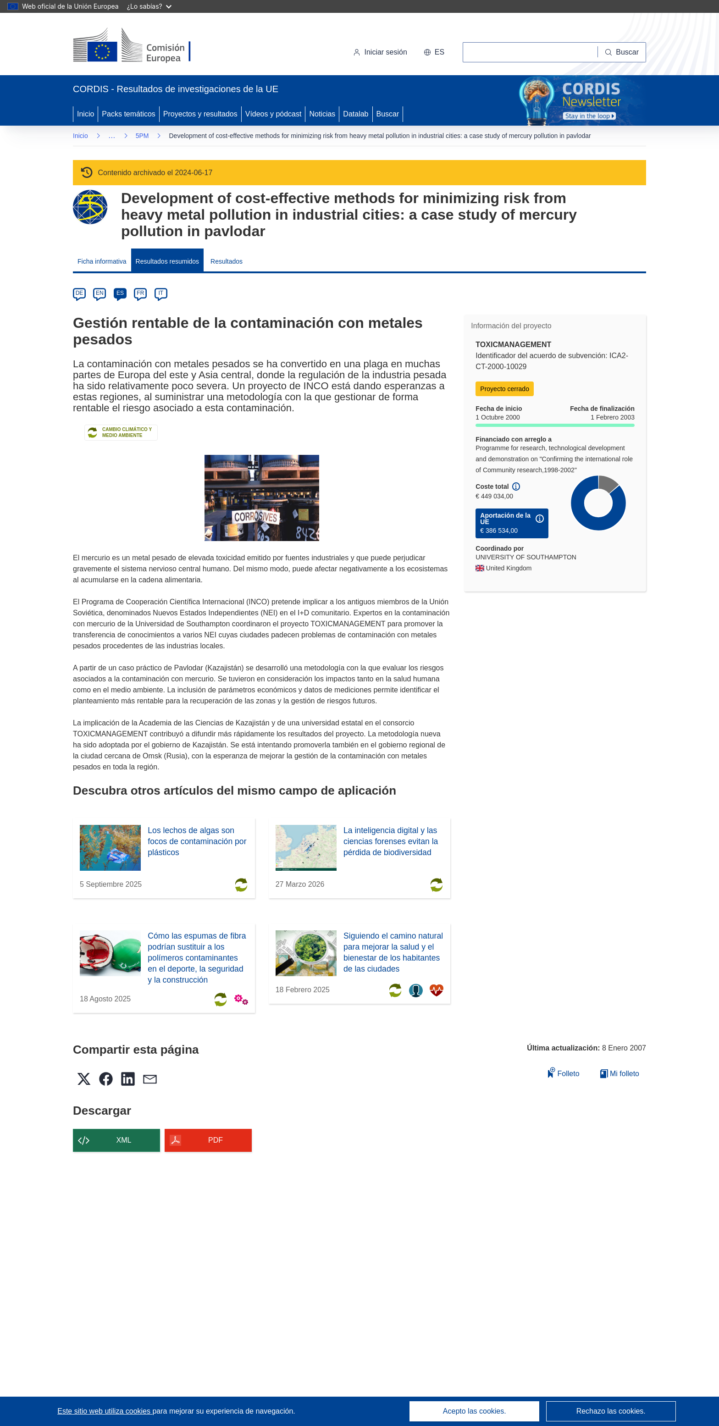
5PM (142, 135)
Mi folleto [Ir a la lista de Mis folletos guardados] (619, 1073)
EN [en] (100, 293)
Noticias (322, 114)
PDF (215, 1140)
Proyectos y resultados (200, 114)
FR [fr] (140, 293)
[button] (434, 52)
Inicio (85, 114)
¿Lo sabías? (149, 6)
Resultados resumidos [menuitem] (167, 261)
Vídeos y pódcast (273, 114)
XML (124, 1140)
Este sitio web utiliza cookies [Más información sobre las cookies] (104, 1411)
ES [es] (120, 293)
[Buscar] (622, 52)
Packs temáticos (128, 114)
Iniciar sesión (380, 52)
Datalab (355, 114)
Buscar (387, 114)
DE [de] (79, 293)
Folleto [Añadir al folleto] (563, 1072)
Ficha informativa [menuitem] (102, 261)
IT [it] (160, 293)
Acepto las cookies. (474, 1411)
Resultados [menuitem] (226, 261)
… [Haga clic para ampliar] (112, 135)
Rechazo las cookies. (611, 1411)
